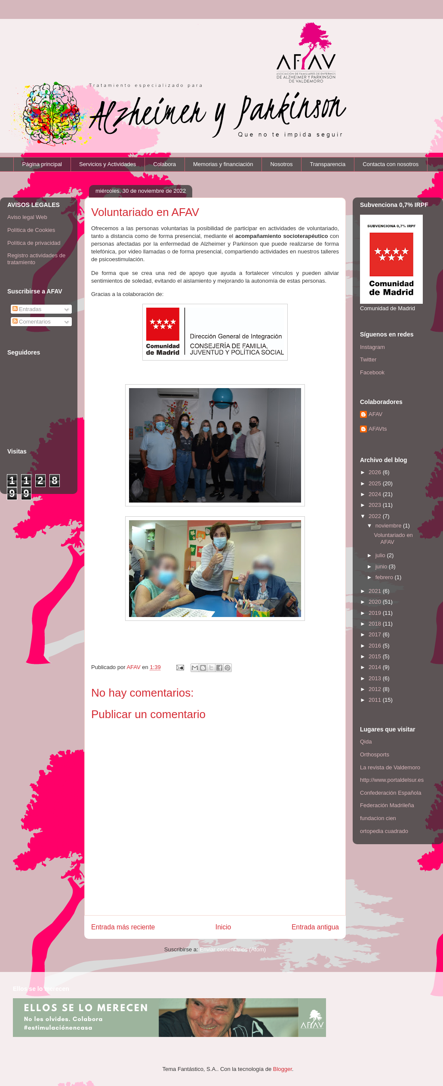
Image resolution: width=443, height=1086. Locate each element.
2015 (376, 656)
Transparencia (328, 164)
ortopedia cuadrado (384, 831)
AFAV (375, 414)
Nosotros (281, 164)
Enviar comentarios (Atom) (233, 949)
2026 (376, 472)
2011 (376, 700)
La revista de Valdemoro (390, 767)
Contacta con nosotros (390, 164)
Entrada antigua (315, 927)
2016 (376, 645)
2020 (376, 602)
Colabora (164, 164)
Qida (366, 741)
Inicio (223, 927)
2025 (376, 483)
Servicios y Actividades (107, 164)
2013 (376, 678)
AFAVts (378, 429)
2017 (376, 634)
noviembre (389, 525)
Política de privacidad (34, 243)
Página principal (42, 164)
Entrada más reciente (123, 927)
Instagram (372, 347)
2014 (376, 667)
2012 (376, 689)
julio (381, 555)
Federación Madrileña (387, 805)
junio (382, 566)
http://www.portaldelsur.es (392, 780)
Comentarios (31, 321)
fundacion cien (378, 818)
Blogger (282, 1069)
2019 (376, 613)
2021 (376, 591)
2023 (376, 505)
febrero (385, 577)
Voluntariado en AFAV (393, 538)
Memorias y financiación (223, 164)
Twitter (368, 359)
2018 (376, 623)
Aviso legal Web (27, 217)
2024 (376, 494)
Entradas (27, 309)
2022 (376, 516)
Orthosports (374, 754)
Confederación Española (390, 793)
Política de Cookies (31, 230)
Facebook (372, 372)
